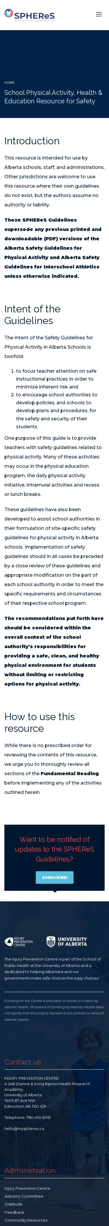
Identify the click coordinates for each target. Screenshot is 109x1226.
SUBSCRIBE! (54, 877)
